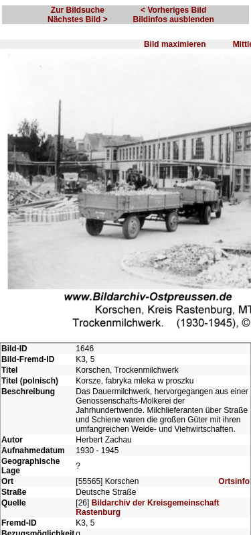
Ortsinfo (234, 481)
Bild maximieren (175, 44)
